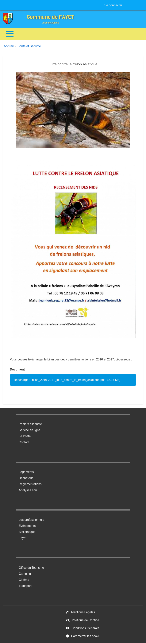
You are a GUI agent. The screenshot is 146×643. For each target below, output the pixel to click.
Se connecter (113, 5)
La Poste (25, 436)
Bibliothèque (27, 531)
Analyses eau (28, 490)
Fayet (22, 538)
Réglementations (30, 484)
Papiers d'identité (30, 424)
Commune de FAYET (50, 16)
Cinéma (24, 579)
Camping (25, 573)
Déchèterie (26, 478)
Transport (25, 585)
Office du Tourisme (31, 567)
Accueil (9, 46)
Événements (27, 525)
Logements (26, 472)
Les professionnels (31, 519)
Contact (24, 442)
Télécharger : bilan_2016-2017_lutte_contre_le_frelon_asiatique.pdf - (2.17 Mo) (66, 379)
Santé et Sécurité (29, 46)
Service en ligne (29, 430)
